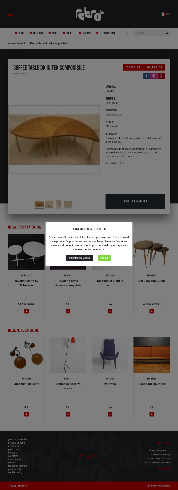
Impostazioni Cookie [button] (80, 257)
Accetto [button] (104, 257)
